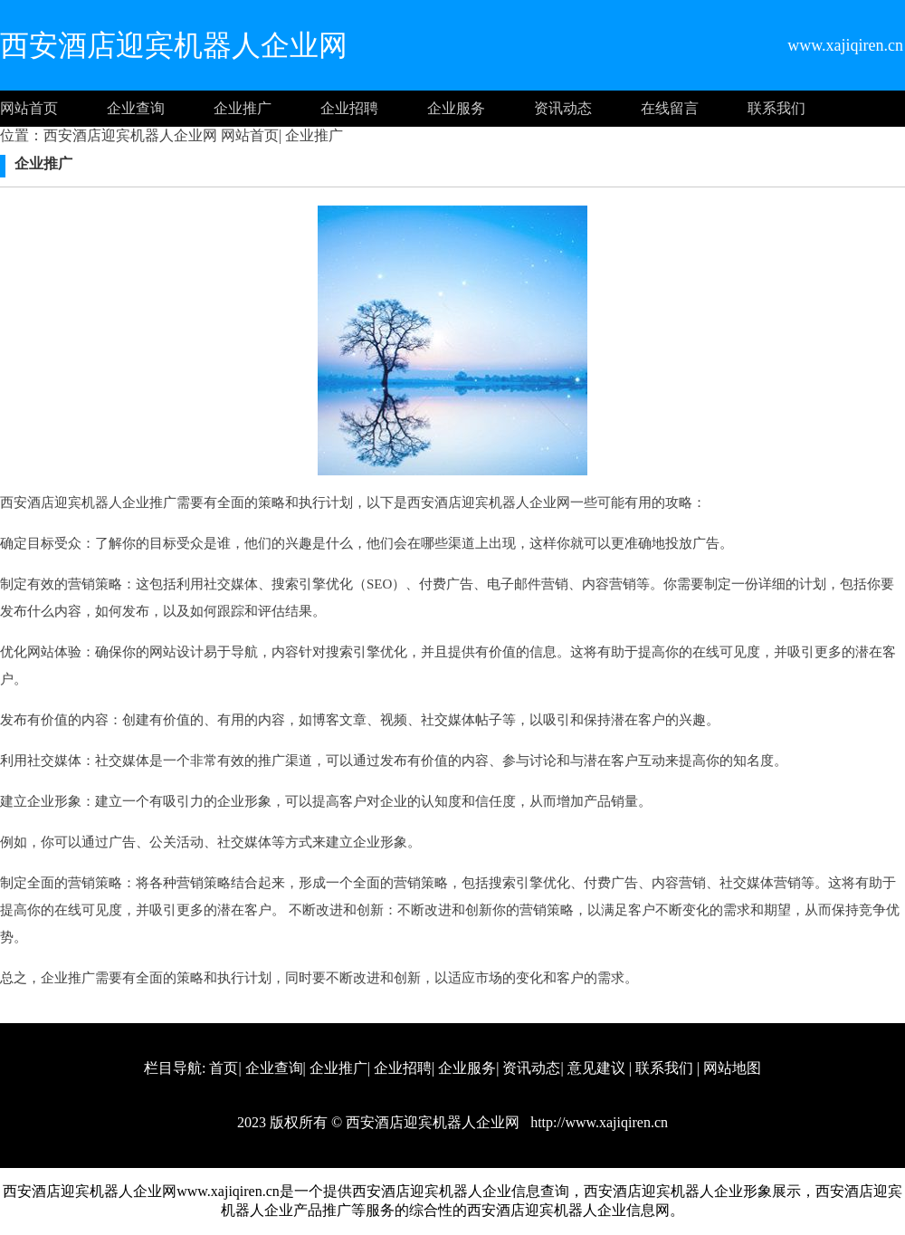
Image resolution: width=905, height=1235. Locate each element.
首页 (223, 1068)
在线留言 (670, 108)
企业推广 (243, 108)
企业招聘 (349, 108)
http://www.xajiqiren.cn (597, 1122)
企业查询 (136, 108)
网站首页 (29, 108)
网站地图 (732, 1068)
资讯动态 (563, 108)
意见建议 (596, 1068)
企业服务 (456, 108)
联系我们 (776, 108)
